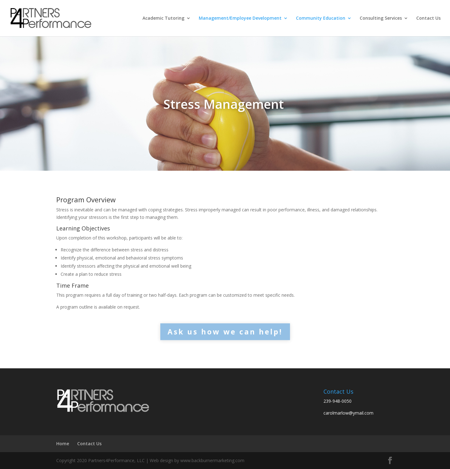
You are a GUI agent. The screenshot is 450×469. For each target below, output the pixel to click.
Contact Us (428, 18)
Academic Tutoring (163, 18)
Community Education (320, 18)
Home (62, 443)
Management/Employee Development (240, 18)
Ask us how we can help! (225, 331)
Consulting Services (381, 18)
